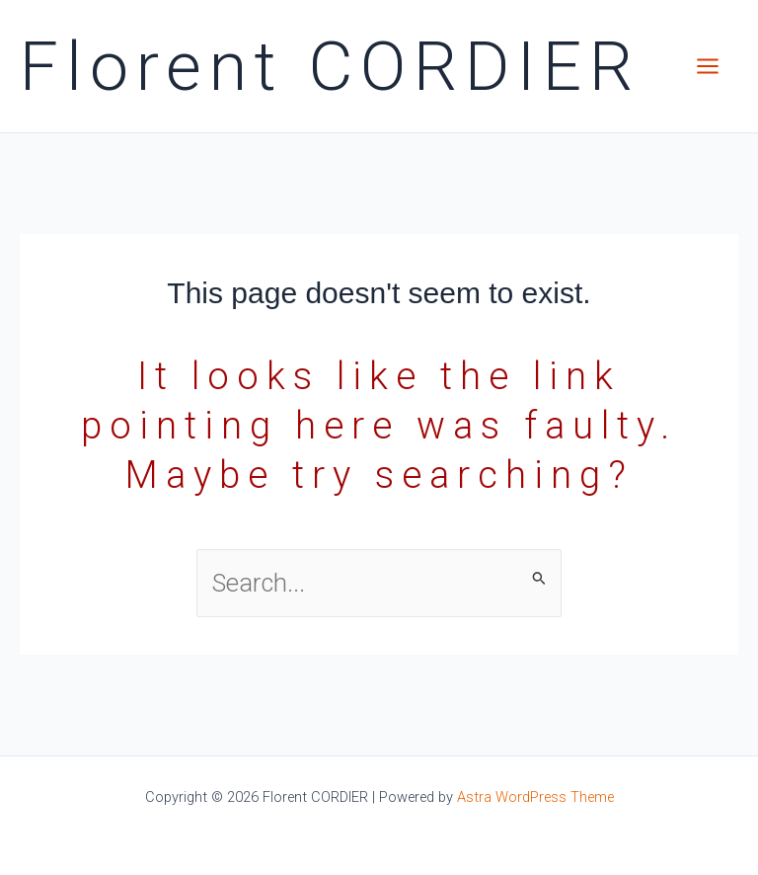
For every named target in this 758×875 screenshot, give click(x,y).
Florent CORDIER (330, 67)
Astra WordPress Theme (535, 797)
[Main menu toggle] (707, 66)
